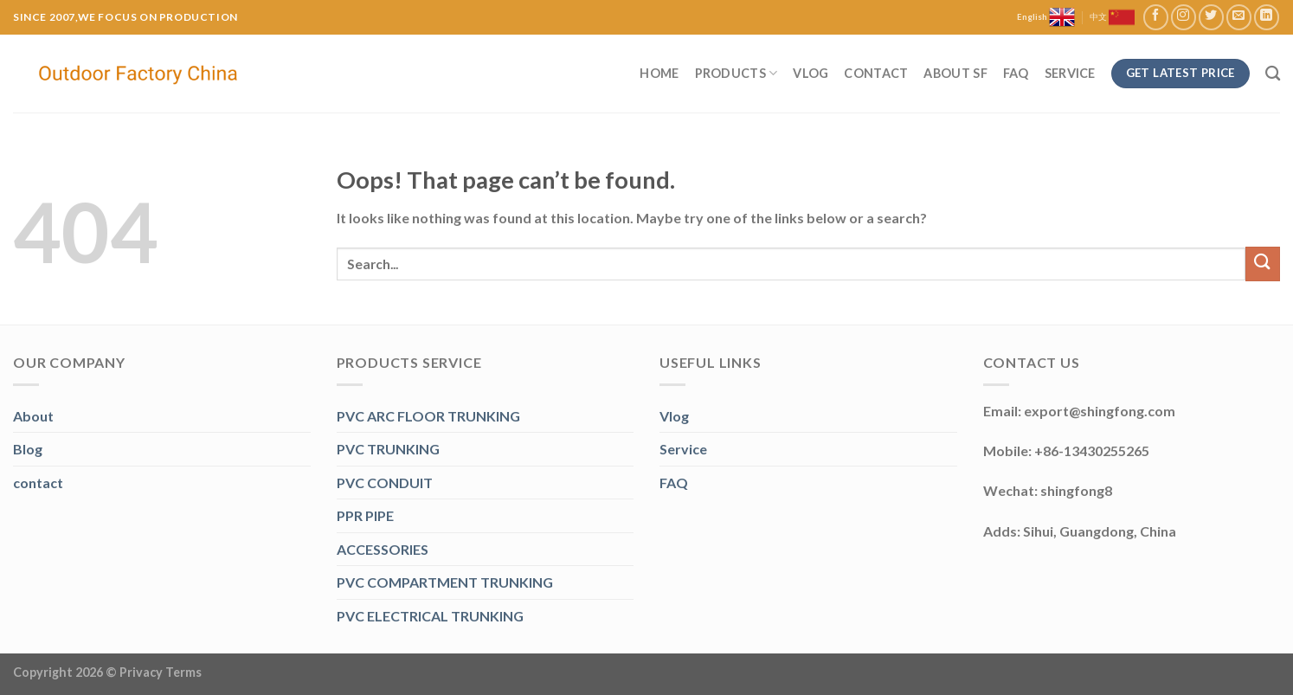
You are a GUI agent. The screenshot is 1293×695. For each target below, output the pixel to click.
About (33, 416)
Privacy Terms (160, 672)
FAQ (1016, 73)
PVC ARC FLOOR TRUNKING (428, 416)
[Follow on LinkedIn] (1266, 16)
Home (659, 73)
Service (1070, 73)
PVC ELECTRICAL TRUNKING (430, 616)
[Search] (1272, 74)
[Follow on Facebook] (1155, 16)
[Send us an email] (1238, 16)
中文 (1112, 17)
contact (38, 482)
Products (736, 73)
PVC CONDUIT (385, 482)
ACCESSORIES (382, 549)
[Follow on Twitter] (1211, 16)
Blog (27, 449)
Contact (876, 73)
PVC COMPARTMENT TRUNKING (445, 582)
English (1046, 17)
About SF (955, 73)
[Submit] (1262, 263)
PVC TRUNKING (388, 449)
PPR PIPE (365, 515)
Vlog (810, 73)
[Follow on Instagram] (1183, 16)
